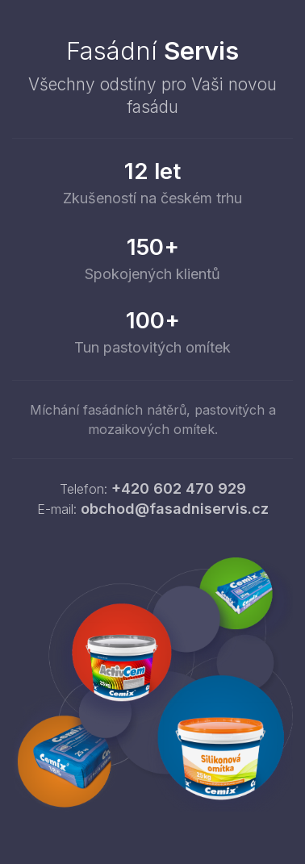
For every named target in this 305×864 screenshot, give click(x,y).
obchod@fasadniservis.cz (175, 508)
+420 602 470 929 (178, 488)
